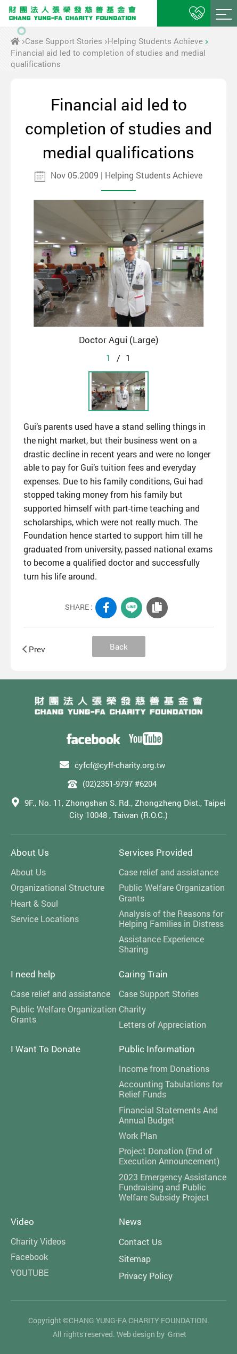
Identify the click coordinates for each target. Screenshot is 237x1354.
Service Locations (45, 919)
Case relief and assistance (168, 872)
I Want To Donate (45, 1049)
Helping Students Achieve (155, 41)
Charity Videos (38, 1241)
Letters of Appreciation (162, 1024)
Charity (132, 1009)
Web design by (141, 1334)
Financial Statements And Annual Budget (168, 1115)
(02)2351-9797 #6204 (120, 783)
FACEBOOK (106, 607)
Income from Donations (164, 1068)
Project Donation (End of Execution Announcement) (169, 1156)
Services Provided (156, 852)
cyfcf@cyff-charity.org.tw (120, 765)
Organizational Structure (57, 887)
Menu (223, 13)
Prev (34, 649)
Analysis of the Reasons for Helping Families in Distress (171, 918)
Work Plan (138, 1135)
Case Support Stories (63, 41)
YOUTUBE (29, 1272)
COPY (157, 607)
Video (22, 1221)
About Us (30, 852)
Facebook (29, 1256)
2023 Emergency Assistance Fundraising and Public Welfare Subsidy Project (172, 1187)
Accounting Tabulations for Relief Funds (171, 1089)
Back (119, 646)
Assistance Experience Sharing (161, 944)
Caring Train (143, 974)
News (130, 1221)
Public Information (157, 1049)
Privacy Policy (146, 1275)
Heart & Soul (34, 903)
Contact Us (140, 1241)
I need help (33, 974)
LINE (131, 607)
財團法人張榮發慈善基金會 (72, 13)
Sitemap (135, 1258)
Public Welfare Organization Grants (172, 892)
